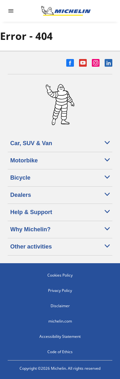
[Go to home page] (66, 11)
